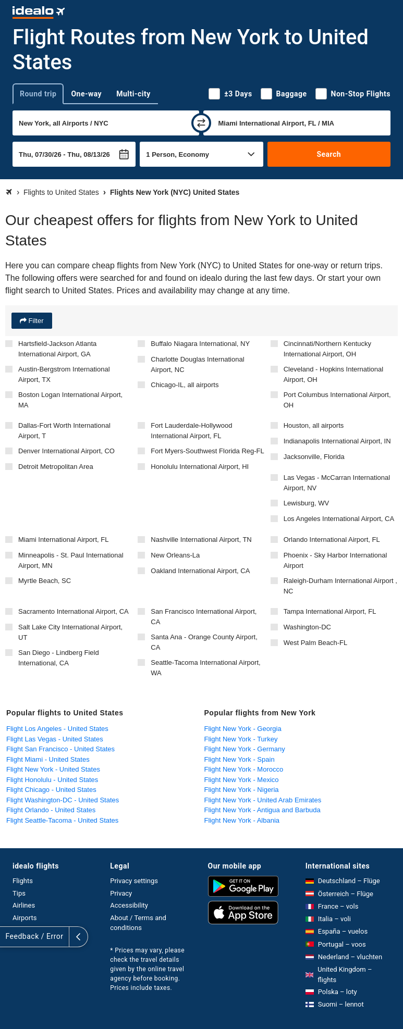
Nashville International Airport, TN (201, 539)
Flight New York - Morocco (244, 769)
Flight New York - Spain (239, 759)
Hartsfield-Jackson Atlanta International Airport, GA (57, 349)
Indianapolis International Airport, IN (337, 441)
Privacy (121, 893)
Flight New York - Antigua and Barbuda (262, 810)
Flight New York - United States (53, 769)
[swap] (201, 123)
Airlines (24, 905)
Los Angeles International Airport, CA (339, 519)
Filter (35, 321)
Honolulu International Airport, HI (200, 466)
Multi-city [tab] (133, 94)
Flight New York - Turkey (241, 739)
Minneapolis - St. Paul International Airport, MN (71, 560)
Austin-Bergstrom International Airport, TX (64, 374)
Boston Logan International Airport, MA (70, 400)
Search (328, 154)
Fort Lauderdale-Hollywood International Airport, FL (191, 430)
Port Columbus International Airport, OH (337, 400)
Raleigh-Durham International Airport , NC (340, 586)
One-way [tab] (86, 94)
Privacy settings (134, 881)
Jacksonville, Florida (314, 457)
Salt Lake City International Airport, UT (70, 632)
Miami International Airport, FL (63, 539)
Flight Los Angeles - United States (57, 729)
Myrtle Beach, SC (44, 581)
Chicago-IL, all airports (184, 385)
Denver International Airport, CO (66, 451)
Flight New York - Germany (244, 749)
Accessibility (129, 905)
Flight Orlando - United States (50, 810)
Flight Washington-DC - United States (62, 800)
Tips (19, 893)
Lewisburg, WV (306, 503)
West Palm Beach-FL (316, 643)
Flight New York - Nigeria (241, 790)
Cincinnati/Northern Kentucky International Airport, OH (327, 349)
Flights (23, 881)
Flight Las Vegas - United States (54, 739)
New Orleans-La (175, 555)
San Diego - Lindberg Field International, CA (58, 658)
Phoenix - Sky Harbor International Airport (335, 560)
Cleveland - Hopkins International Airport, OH (334, 374)
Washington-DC (307, 627)
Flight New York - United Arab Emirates (263, 800)
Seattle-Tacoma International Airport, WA (205, 668)
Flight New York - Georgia (243, 729)
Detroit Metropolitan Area (55, 466)
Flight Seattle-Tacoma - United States (62, 820)
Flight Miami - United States (48, 759)
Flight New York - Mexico (241, 780)
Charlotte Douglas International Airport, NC (197, 364)
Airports (24, 918)
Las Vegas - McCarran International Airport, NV (337, 483)
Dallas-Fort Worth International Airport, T (64, 430)
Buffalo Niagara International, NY (200, 344)
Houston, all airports (314, 425)
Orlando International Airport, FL (332, 539)
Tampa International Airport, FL (330, 611)
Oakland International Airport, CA (200, 571)
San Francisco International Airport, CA (204, 617)
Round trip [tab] (38, 94)
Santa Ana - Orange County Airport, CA (204, 642)
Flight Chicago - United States (51, 790)
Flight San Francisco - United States (60, 749)
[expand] (9, 936)
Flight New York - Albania (242, 820)
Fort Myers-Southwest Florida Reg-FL (207, 451)
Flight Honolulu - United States (52, 780)
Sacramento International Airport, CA (73, 611)
